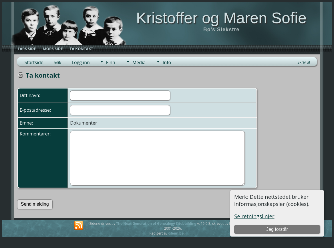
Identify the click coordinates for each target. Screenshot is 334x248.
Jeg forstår (277, 229)
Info (167, 62)
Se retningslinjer (254, 216)
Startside (34, 62)
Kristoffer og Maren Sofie (221, 17)
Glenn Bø (176, 233)
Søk (57, 62)
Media (139, 62)
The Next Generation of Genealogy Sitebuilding (156, 223)
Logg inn (81, 62)
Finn (110, 62)
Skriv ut (303, 62)
